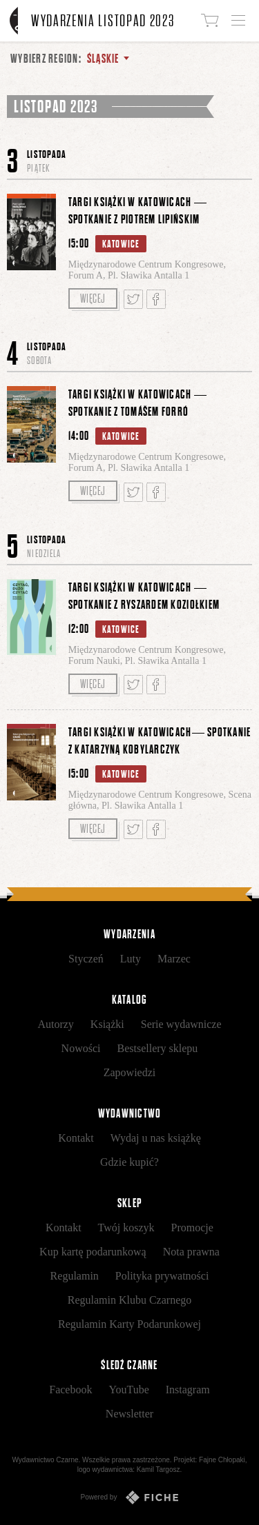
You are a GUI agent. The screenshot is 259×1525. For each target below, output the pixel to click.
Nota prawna (191, 1252)
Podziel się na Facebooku (156, 299)
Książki (107, 1024)
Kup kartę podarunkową (92, 1252)
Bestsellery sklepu (157, 1048)
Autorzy (55, 1024)
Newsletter (129, 1414)
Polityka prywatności (162, 1276)
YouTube (128, 1389)
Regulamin (74, 1276)
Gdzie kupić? (129, 1162)
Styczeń (86, 959)
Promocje (192, 1227)
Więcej (93, 298)
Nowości (81, 1048)
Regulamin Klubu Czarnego (130, 1300)
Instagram (188, 1389)
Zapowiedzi (130, 1072)
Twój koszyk (126, 1227)
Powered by (130, 1497)
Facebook (70, 1389)
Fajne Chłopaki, (223, 1460)
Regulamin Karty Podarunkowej (129, 1324)
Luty (130, 959)
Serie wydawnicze (181, 1024)
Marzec (174, 959)
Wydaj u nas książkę (156, 1138)
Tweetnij (133, 299)
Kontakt (76, 1138)
